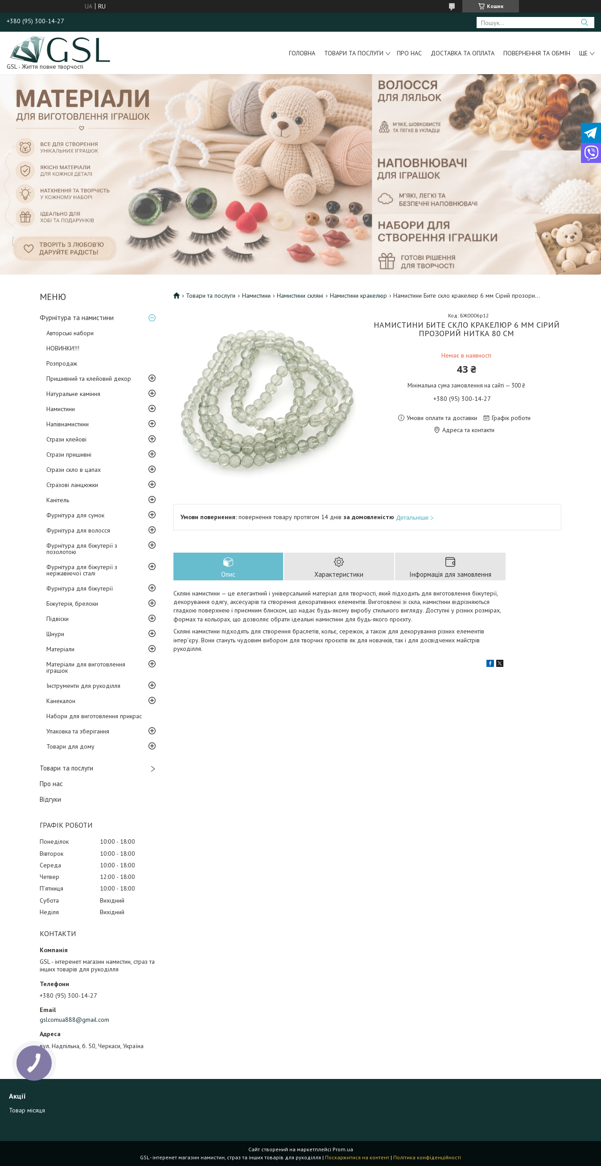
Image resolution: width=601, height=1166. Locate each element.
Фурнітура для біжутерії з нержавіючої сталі (81, 570)
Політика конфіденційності (427, 1157)
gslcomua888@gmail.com (74, 1020)
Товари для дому (70, 746)
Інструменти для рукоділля (83, 686)
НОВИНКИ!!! (62, 348)
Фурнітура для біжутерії (79, 588)
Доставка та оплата (462, 53)
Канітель (57, 500)
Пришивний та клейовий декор (88, 379)
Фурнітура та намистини (77, 317)
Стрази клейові (66, 439)
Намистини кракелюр (358, 295)
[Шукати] (584, 22)
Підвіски (57, 619)
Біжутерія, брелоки (72, 604)
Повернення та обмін (536, 53)
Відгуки (50, 799)
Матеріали (60, 649)
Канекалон (60, 701)
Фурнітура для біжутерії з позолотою (81, 548)
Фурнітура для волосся (78, 530)
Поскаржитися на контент (357, 1157)
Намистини (60, 409)
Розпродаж (61, 363)
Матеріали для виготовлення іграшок (85, 667)
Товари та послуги (353, 53)
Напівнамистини (67, 424)
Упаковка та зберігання (77, 731)
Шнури (55, 634)
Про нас (409, 53)
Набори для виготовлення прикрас (94, 716)
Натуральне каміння (73, 394)
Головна (302, 53)
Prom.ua (343, 1149)
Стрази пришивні (68, 454)
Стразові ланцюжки (72, 485)
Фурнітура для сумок (75, 515)
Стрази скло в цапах (73, 470)
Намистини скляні (300, 295)
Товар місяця (27, 1110)
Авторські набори (70, 333)
